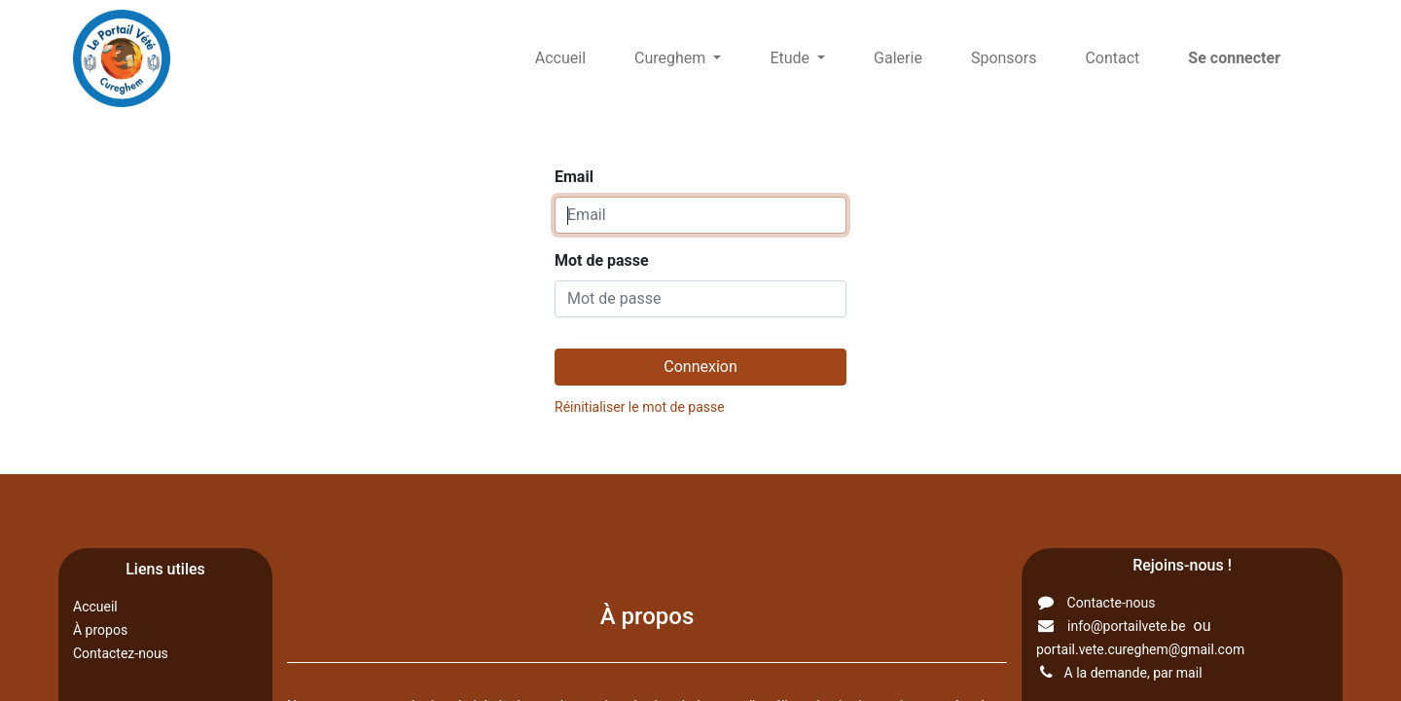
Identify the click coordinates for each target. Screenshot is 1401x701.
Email (574, 176)
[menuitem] (560, 58)
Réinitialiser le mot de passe (640, 407)
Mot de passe (602, 260)
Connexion (700, 366)
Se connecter (1234, 58)
